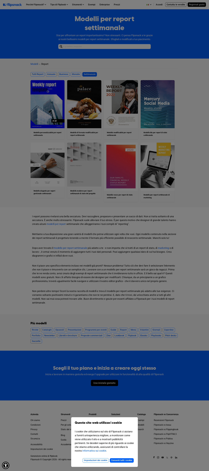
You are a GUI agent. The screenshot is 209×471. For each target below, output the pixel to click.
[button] (6, 465)
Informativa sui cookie (94, 450)
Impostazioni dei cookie (95, 460)
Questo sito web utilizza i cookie (104, 425)
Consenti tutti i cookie (121, 460)
